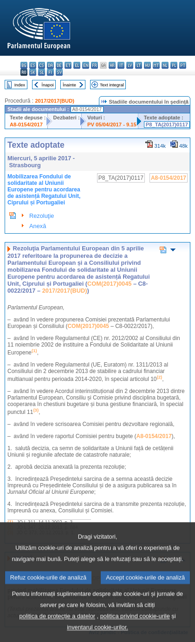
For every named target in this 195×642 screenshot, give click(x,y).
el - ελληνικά (76, 65)
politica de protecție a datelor (57, 629)
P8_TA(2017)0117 (167, 124)
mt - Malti (156, 65)
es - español (32, 65)
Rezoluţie (41, 215)
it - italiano (120, 65)
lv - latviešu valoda (129, 65)
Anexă (37, 226)
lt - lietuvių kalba (138, 65)
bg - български (23, 65)
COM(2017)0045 (109, 283)
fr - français (94, 65)
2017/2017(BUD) (54, 101)
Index (19, 84)
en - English (85, 65)
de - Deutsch (59, 65)
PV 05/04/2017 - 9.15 (111, 124)
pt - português (182, 65)
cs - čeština (41, 65)
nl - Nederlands (165, 65)
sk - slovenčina (32, 72)
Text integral (112, 84)
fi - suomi (50, 72)
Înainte (69, 84)
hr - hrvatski (112, 65)
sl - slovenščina (41, 72)
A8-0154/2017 (26, 124)
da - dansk (50, 65)
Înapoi (48, 84)
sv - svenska (59, 72)
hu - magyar (147, 65)
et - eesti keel (68, 65)
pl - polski (173, 65)
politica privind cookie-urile (135, 629)
